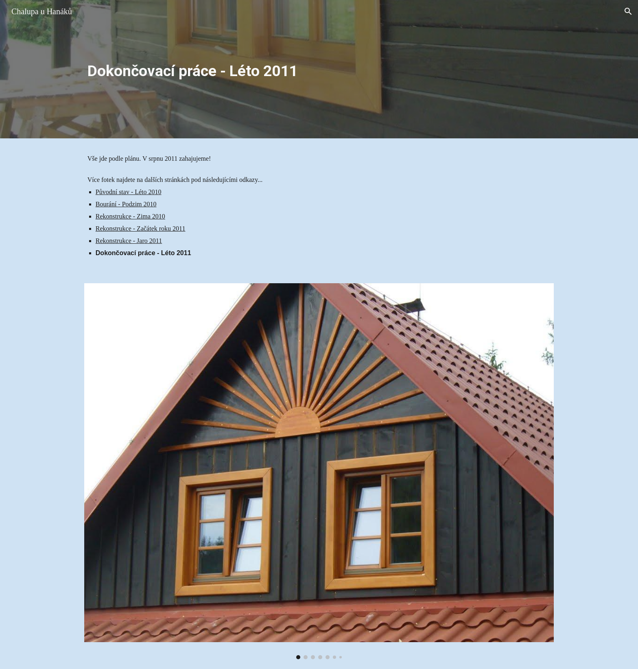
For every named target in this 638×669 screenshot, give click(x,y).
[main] (319, 69)
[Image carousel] (319, 471)
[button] (628, 11)
